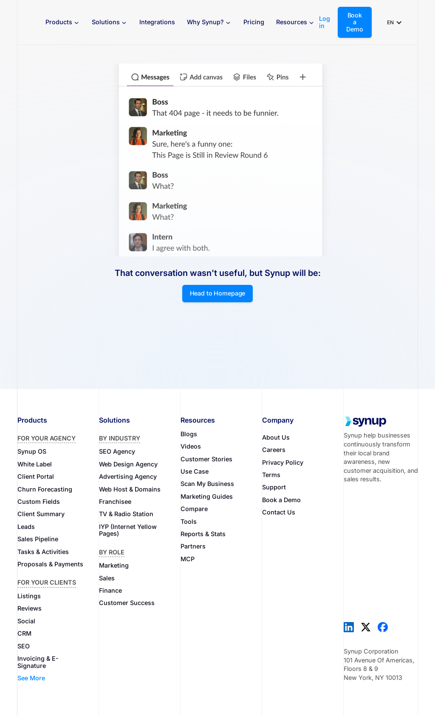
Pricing (253, 22)
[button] (62, 22)
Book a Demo (354, 22)
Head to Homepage (218, 293)
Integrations (157, 22)
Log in (324, 22)
